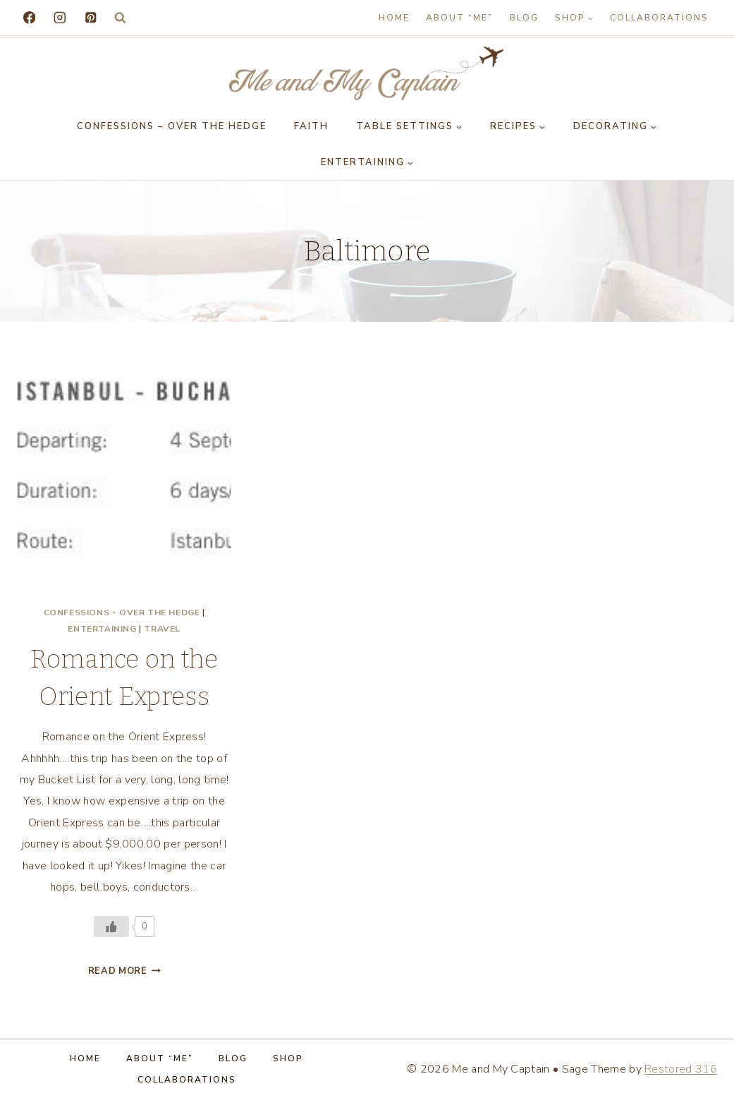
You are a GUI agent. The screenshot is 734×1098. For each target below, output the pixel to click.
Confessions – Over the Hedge (172, 126)
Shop (288, 1058)
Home (394, 17)
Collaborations (659, 17)
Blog (524, 17)
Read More (124, 971)
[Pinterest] (90, 17)
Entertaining (102, 628)
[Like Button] (111, 926)
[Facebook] (29, 17)
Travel (162, 628)
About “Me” (459, 17)
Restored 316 (680, 1069)
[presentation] (124, 485)
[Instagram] (59, 17)
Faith (311, 126)
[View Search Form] (120, 18)
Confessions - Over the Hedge (122, 612)
